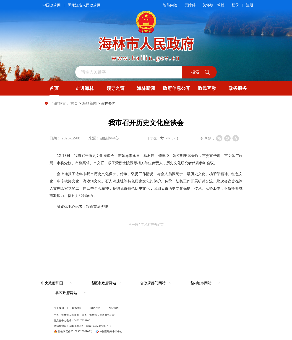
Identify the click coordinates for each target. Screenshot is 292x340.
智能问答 (170, 5)
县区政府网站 (66, 293)
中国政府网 (51, 5)
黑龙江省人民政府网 (84, 5)
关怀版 (208, 5)
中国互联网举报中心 (109, 331)
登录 (235, 5)
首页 (74, 103)
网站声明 (95, 308)
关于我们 (59, 308)
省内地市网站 (200, 283)
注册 (249, 5)
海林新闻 (89, 103)
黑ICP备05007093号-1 (98, 326)
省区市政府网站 (103, 283)
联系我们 (77, 308)
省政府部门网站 (153, 283)
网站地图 (114, 308)
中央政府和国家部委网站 (57, 283)
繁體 (220, 5)
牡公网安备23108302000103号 (73, 331)
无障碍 (190, 5)
